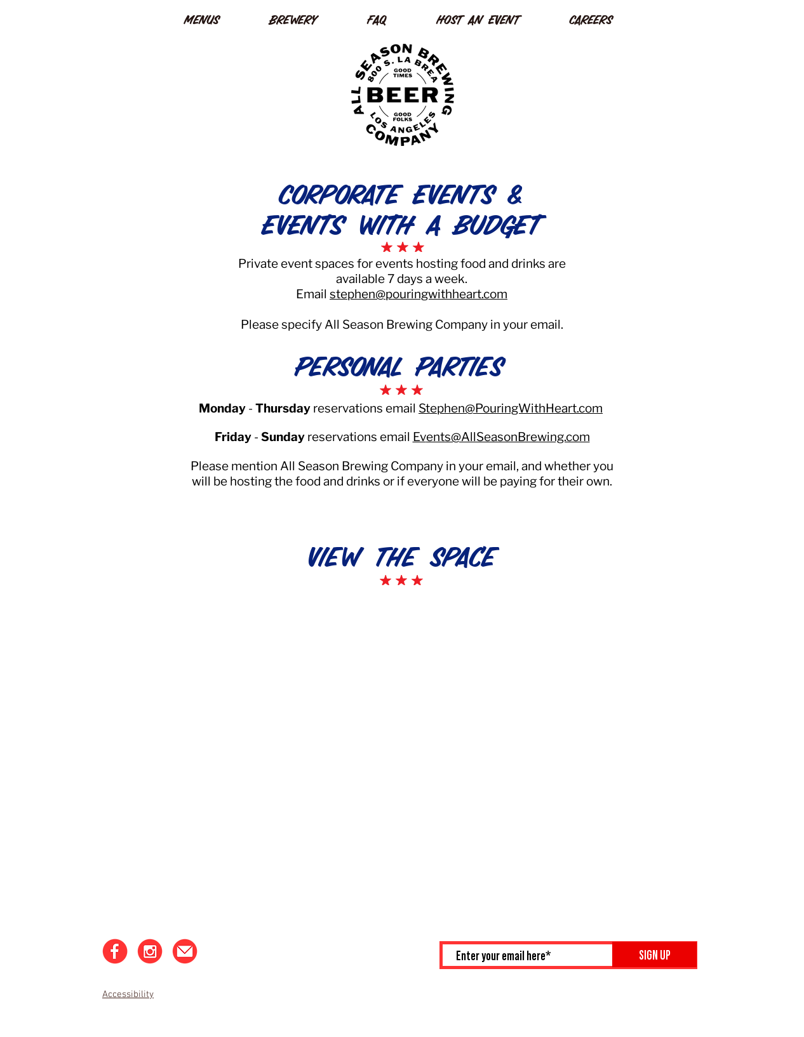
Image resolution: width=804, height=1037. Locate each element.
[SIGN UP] (654, 954)
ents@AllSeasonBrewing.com (508, 437)
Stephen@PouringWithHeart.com (511, 408)
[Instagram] (150, 951)
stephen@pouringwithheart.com (418, 294)
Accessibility (128, 994)
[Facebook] (115, 951)
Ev (419, 437)
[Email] (185, 951)
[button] (217, 17)
